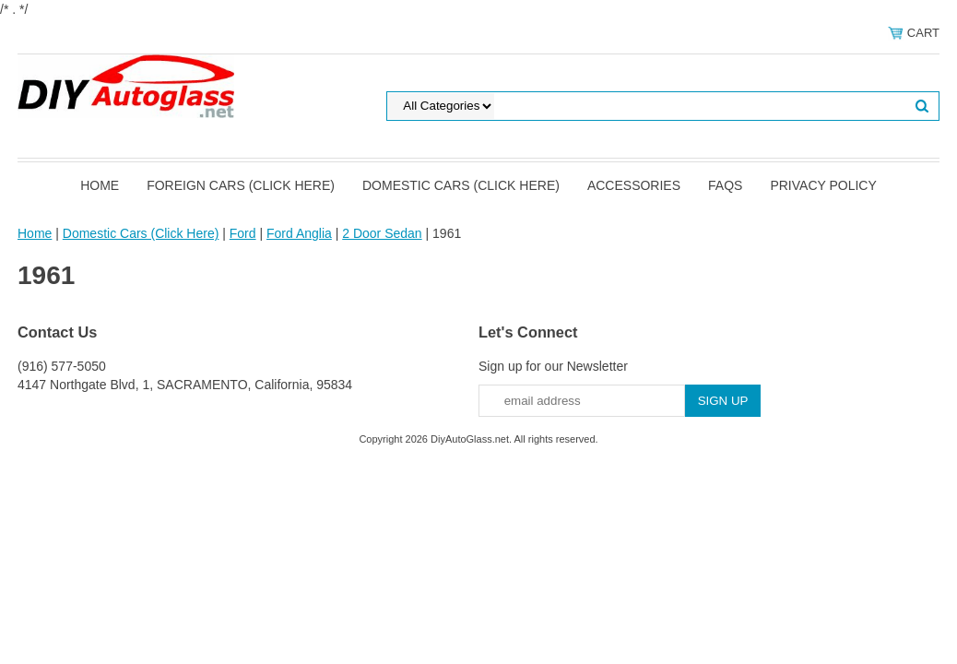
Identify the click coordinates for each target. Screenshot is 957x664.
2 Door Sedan (381, 233)
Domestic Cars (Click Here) (461, 185)
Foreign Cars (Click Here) (241, 185)
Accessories (633, 185)
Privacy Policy (823, 185)
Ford (243, 233)
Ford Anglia (299, 233)
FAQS (725, 185)
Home (99, 185)
